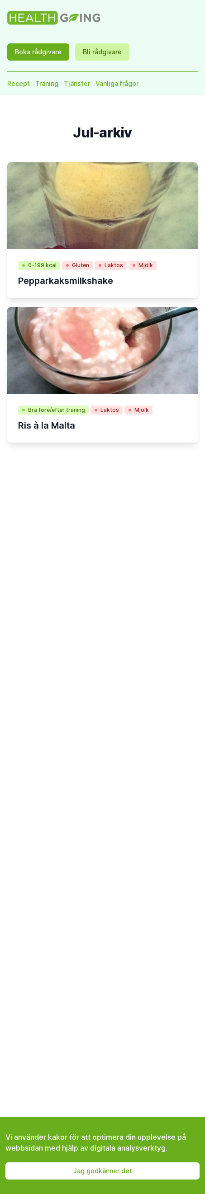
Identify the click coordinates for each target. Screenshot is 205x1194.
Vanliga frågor (116, 83)
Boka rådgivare (38, 52)
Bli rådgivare (102, 52)
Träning (46, 83)
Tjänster (77, 83)
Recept (18, 83)
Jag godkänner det (102, 1171)
